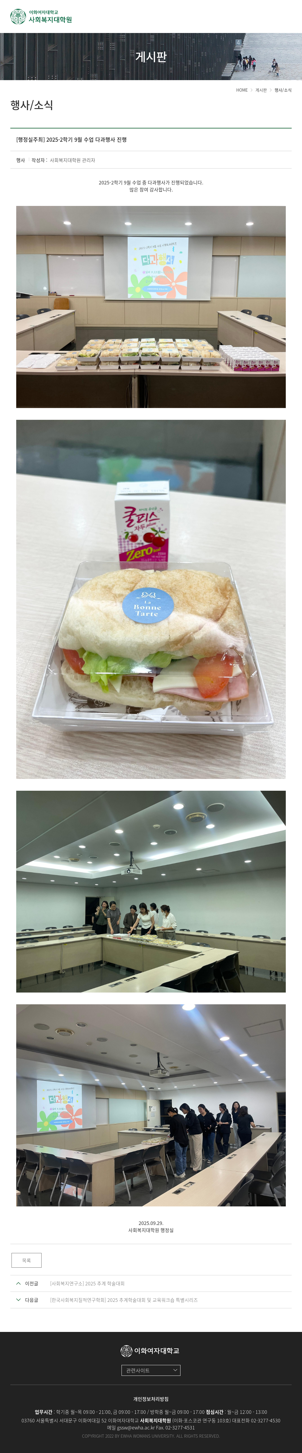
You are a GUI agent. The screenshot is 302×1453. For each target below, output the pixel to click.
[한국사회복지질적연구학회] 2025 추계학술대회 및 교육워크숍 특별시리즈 (124, 1299)
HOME (242, 90)
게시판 (261, 90)
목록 (26, 1260)
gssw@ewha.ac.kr (136, 1427)
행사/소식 (283, 90)
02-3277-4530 (265, 1420)
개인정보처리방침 (151, 1398)
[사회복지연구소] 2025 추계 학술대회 (87, 1283)
